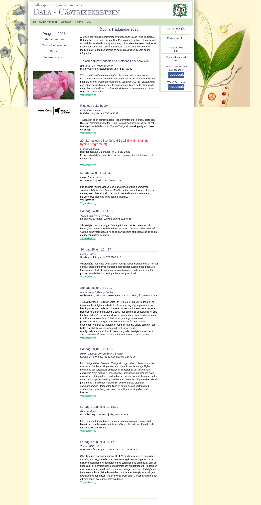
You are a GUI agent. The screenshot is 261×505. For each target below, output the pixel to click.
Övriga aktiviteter (48, 21)
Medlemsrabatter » (176, 40)
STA (88, 21)
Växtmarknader (54, 57)
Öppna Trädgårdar (54, 45)
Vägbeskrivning (88, 95)
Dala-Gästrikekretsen (176, 66)
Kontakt (79, 21)
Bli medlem (66, 21)
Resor (54, 51)
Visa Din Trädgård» (176, 30)
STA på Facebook (176, 82)
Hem (34, 21)
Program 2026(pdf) (175, 49)
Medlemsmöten (54, 39)
